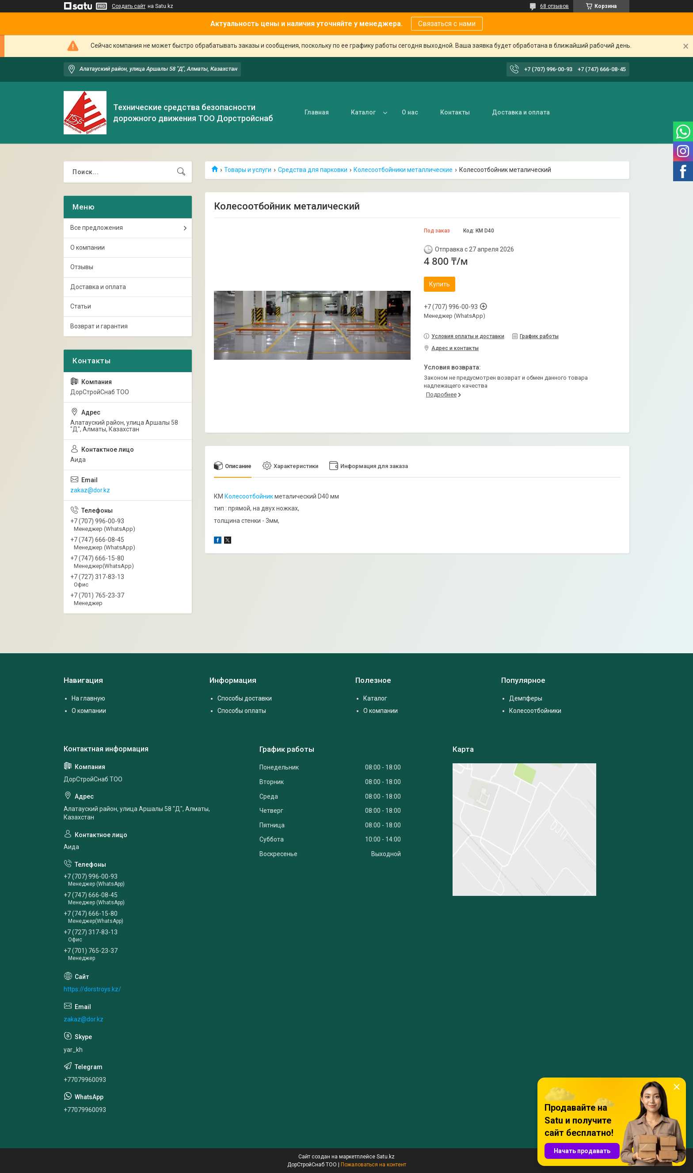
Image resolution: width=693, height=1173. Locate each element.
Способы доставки (244, 698)
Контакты (455, 112)
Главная (317, 112)
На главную (88, 698)
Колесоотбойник (249, 496)
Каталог (363, 112)
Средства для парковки (312, 169)
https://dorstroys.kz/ (92, 989)
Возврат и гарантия (99, 326)
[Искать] (181, 172)
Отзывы (81, 266)
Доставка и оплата (521, 112)
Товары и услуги (247, 169)
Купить (439, 284)
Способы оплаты (241, 710)
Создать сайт (128, 6)
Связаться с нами (447, 23)
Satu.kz (386, 1157)
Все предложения (96, 227)
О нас (410, 112)
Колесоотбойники (535, 710)
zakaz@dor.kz (90, 490)
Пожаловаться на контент (373, 1165)
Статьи (80, 306)
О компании (87, 247)
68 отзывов (554, 6)
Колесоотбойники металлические (403, 169)
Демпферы (525, 698)
